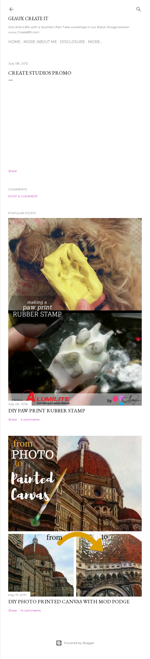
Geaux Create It (28, 18)
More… (95, 41)
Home (14, 41)
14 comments (31, 610)
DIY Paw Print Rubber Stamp (46, 410)
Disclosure (72, 41)
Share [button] (12, 171)
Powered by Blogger (75, 643)
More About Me (40, 41)
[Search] (139, 8)
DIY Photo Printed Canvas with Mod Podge (68, 601)
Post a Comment (23, 196)
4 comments (30, 419)
